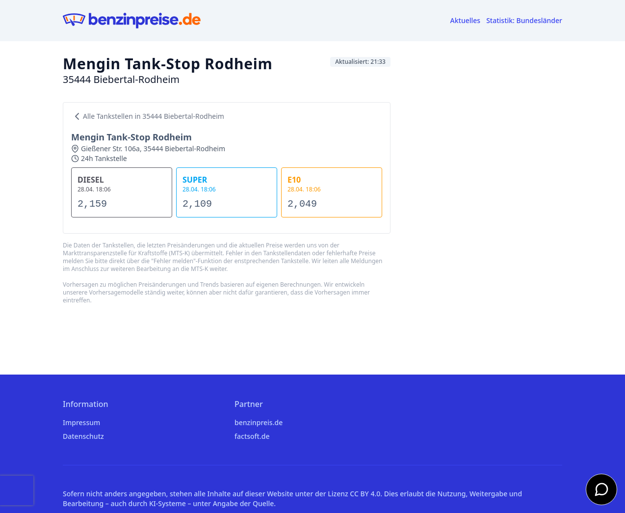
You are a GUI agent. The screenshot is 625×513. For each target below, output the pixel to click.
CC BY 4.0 (365, 493)
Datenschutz (83, 436)
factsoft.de (251, 436)
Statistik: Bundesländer (524, 20)
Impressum (81, 422)
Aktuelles (465, 20)
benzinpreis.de (258, 422)
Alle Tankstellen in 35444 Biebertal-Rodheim (147, 116)
